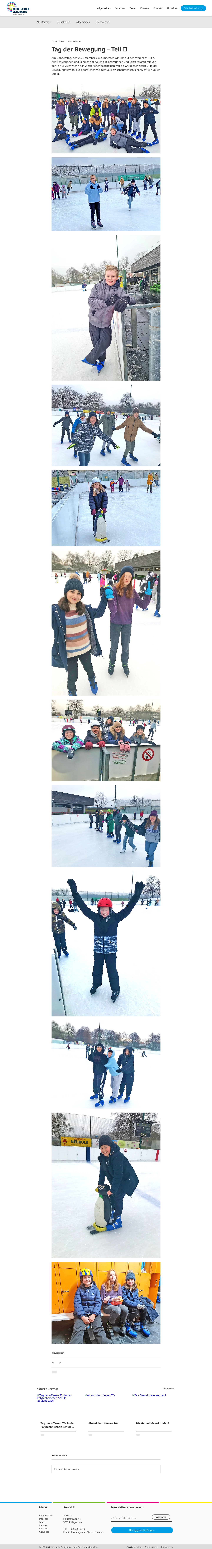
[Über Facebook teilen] (53, 1362)
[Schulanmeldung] (193, 8)
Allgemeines (83, 21)
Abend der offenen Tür (103, 1423)
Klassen (43, 1525)
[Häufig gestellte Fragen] (142, 1530)
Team (42, 1522)
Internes (43, 1518)
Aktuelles (44, 1531)
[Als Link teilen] (60, 1362)
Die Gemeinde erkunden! (152, 1423)
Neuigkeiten (63, 21)
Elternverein (102, 21)
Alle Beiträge (44, 21)
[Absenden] (161, 1517)
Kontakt (43, 1528)
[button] (120, 8)
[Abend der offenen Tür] (106, 1406)
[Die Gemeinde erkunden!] (153, 1406)
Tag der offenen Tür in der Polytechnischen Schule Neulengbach (57, 1425)
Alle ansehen (168, 1388)
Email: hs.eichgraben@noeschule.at (83, 1532)
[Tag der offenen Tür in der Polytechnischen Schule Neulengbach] (58, 1406)
